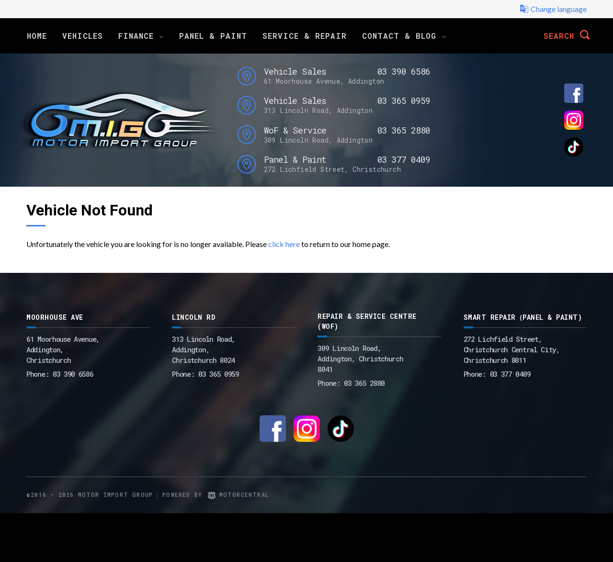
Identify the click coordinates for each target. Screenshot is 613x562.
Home (37, 36)
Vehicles (82, 36)
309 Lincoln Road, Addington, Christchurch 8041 (360, 358)
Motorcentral (238, 494)
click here (284, 243)
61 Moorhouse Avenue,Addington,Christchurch (63, 349)
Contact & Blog (404, 36)
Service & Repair (304, 36)
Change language (553, 9)
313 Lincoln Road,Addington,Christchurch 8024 (203, 349)
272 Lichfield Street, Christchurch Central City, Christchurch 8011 (512, 349)
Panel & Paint (213, 36)
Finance (141, 36)
